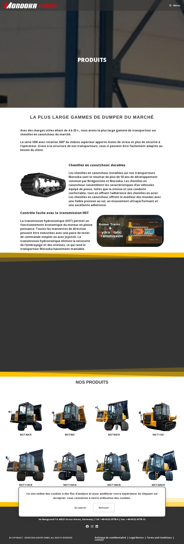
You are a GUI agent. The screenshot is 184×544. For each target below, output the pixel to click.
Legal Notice (136, 537)
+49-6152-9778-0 (109, 519)
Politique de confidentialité (110, 537)
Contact (99, 539)
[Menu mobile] (174, 5)
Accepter (80, 507)
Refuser (104, 507)
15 (135, 519)
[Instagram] (92, 526)
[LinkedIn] (96, 526)
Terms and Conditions (159, 537)
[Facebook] (87, 526)
